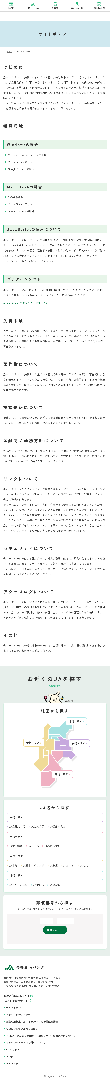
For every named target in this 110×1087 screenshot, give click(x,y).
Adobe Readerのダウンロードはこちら (25, 303)
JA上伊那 (33, 846)
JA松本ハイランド (33, 865)
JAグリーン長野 (18, 885)
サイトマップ (13, 1063)
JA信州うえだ (58, 827)
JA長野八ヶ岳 (17, 827)
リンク (9, 1056)
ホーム (9, 51)
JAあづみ (68, 865)
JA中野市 (38, 885)
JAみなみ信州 (52, 846)
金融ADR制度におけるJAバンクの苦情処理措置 (32, 1021)
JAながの (55, 885)
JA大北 (84, 865)
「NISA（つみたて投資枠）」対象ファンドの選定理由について (40, 1036)
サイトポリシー (14, 1007)
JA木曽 (13, 865)
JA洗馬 (54, 865)
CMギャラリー (14, 1049)
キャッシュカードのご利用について (25, 1042)
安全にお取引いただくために (22, 1029)
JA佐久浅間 (37, 827)
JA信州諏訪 (15, 846)
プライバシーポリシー (18, 1014)
